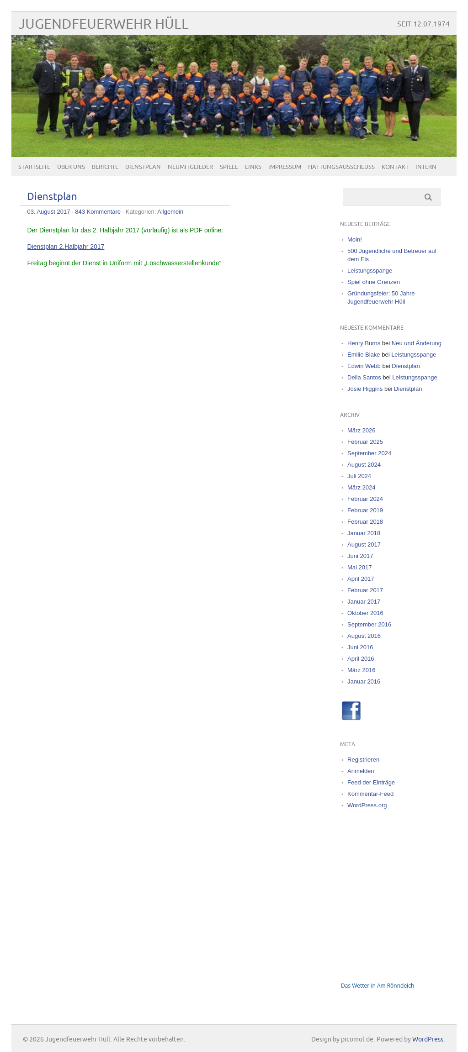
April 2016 (360, 658)
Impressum (284, 167)
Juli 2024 (359, 476)
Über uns (71, 167)
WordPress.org (367, 805)
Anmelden (360, 771)
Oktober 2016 (365, 613)
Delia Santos (364, 377)
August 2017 (364, 544)
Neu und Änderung (416, 343)
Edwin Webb (364, 366)
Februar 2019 (365, 510)
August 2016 (364, 635)
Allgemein (170, 211)
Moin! (354, 239)
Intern (425, 167)
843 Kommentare (98, 211)
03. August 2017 (48, 211)
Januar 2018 (363, 533)
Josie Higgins (365, 388)
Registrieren (363, 759)
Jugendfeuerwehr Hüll (103, 24)
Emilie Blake (363, 354)
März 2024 (361, 487)
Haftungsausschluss (341, 167)
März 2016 (361, 670)
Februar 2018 (365, 521)
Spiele (229, 167)
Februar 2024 (365, 498)
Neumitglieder (190, 167)
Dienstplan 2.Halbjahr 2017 (65, 246)
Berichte (105, 167)
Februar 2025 (365, 441)
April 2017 (360, 578)
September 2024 (369, 453)
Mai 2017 (359, 567)
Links (253, 167)
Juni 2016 (360, 647)
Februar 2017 (365, 590)
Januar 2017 (363, 601)
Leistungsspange (369, 270)
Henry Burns (363, 343)
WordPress (427, 1039)
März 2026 (361, 430)
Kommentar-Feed (370, 793)
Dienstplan (143, 167)
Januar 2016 (363, 681)
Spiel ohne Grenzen (373, 282)
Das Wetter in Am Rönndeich (377, 985)
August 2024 (364, 464)
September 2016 (369, 624)
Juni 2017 (360, 555)
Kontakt (395, 167)
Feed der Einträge (371, 782)
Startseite (34, 167)
